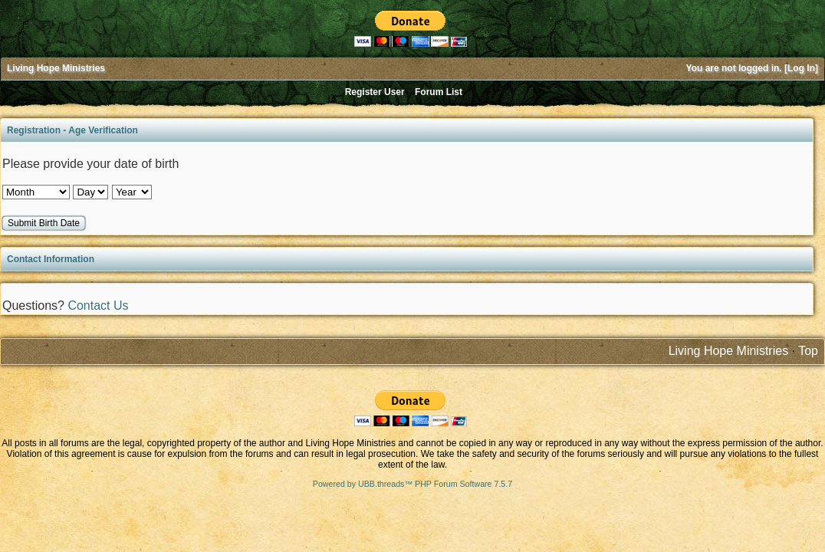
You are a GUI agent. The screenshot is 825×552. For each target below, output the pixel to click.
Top (808, 350)
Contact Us (97, 305)
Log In (801, 68)
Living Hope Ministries (56, 68)
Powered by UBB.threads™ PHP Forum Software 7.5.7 (412, 483)
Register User (375, 92)
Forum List (438, 92)
